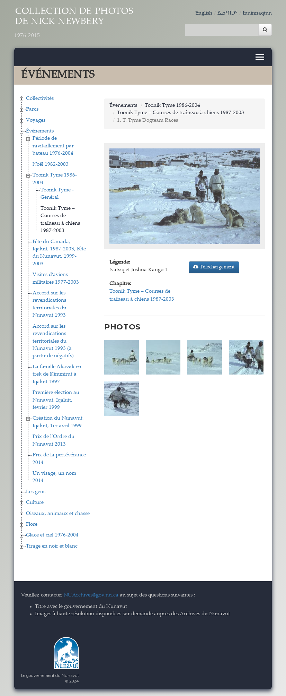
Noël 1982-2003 (51, 164)
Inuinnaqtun (257, 13)
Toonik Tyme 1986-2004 (172, 105)
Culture (35, 502)
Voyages (35, 120)
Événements (40, 131)
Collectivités (40, 98)
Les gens (35, 492)
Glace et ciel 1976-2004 (52, 535)
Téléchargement (214, 267)
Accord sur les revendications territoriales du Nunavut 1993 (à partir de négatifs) (53, 341)
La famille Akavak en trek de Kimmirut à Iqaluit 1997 (57, 374)
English (203, 13)
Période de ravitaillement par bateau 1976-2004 (53, 146)
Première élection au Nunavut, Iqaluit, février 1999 (56, 400)
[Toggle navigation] (259, 57)
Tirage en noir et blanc (52, 546)
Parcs (32, 109)
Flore (31, 524)
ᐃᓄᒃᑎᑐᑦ (227, 13)
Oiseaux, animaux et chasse (58, 513)
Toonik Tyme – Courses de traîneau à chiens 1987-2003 (180, 112)
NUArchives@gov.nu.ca (91, 595)
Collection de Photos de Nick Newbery (73, 23)
